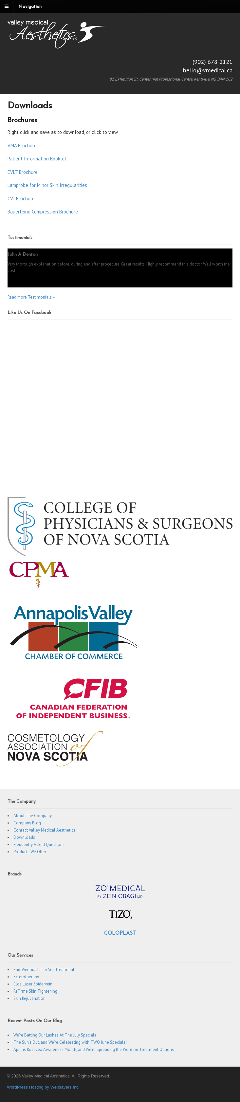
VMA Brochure (22, 145)
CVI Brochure (21, 198)
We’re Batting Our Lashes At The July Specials (54, 1035)
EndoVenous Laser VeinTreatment (43, 969)
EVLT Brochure (23, 172)
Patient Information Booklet (37, 159)
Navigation (30, 6)
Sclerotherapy (26, 977)
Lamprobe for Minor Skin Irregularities (47, 185)
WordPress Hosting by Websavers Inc (42, 1087)
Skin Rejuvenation (29, 998)
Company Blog (27, 823)
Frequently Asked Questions (39, 844)
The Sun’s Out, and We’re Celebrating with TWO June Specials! (70, 1042)
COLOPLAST (120, 933)
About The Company (32, 815)
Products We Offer (29, 851)
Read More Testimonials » (31, 297)
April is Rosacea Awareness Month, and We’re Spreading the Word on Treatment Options (93, 1049)
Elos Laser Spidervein (32, 984)
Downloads (24, 837)
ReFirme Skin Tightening (35, 991)
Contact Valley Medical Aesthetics (44, 830)
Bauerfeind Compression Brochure (43, 212)
